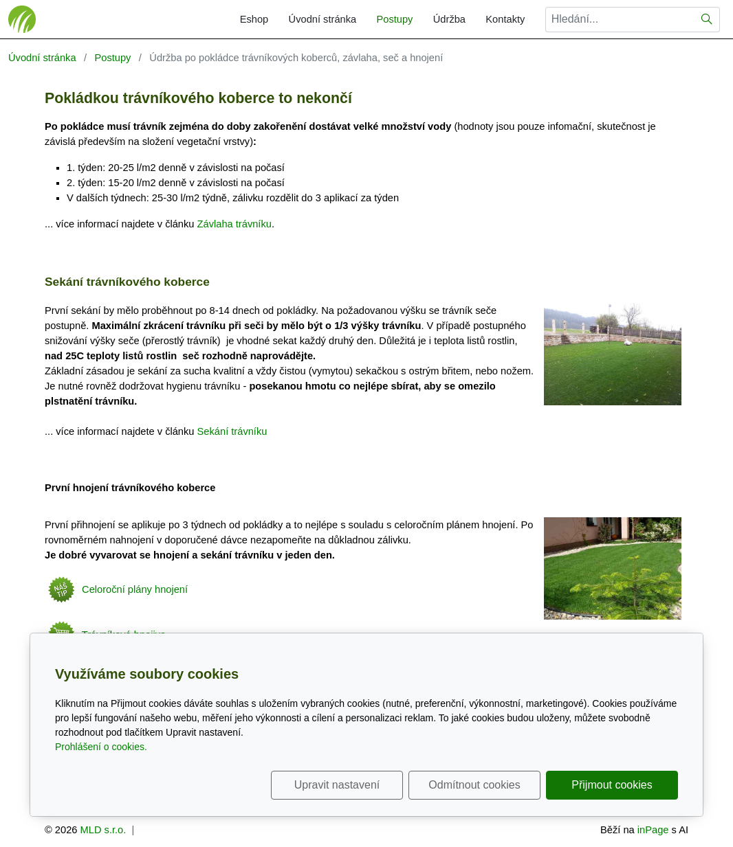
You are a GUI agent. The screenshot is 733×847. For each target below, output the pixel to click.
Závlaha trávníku (234, 223)
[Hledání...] (619, 19)
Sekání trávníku (232, 431)
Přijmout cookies (611, 785)
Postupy (394, 19)
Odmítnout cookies (474, 785)
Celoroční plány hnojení (116, 589)
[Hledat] (707, 19)
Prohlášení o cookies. (101, 746)
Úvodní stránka (323, 19)
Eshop (254, 19)
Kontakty (505, 19)
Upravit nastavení (337, 785)
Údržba (449, 19)
